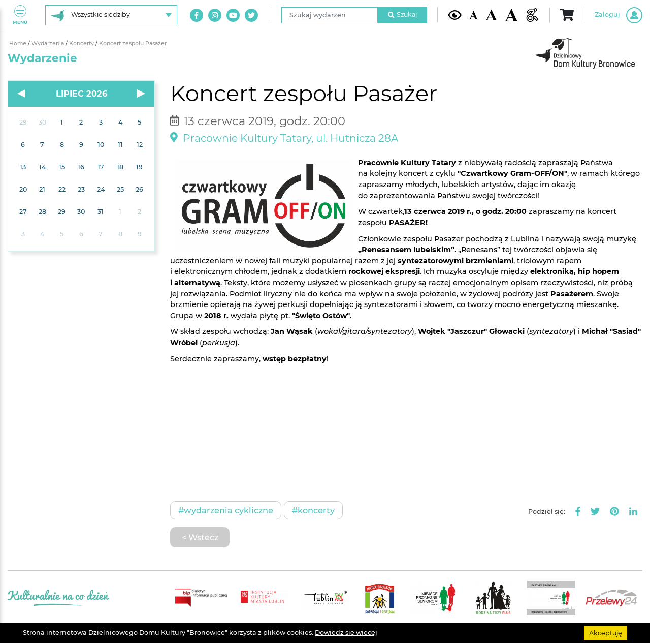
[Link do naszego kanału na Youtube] (233, 15)
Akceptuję (605, 632)
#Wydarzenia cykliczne (225, 510)
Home (18, 43)
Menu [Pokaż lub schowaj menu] (20, 15)
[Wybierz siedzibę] (111, 15)
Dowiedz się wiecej (346, 632)
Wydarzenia (48, 43)
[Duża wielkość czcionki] (511, 15)
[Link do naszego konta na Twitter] (251, 15)
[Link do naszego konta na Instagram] (214, 15)
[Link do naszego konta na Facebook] (196, 15)
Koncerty (82, 43)
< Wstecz (200, 537)
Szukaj (402, 14)
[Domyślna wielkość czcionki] (473, 15)
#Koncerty (313, 510)
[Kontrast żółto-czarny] (455, 14)
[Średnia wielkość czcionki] (491, 15)
